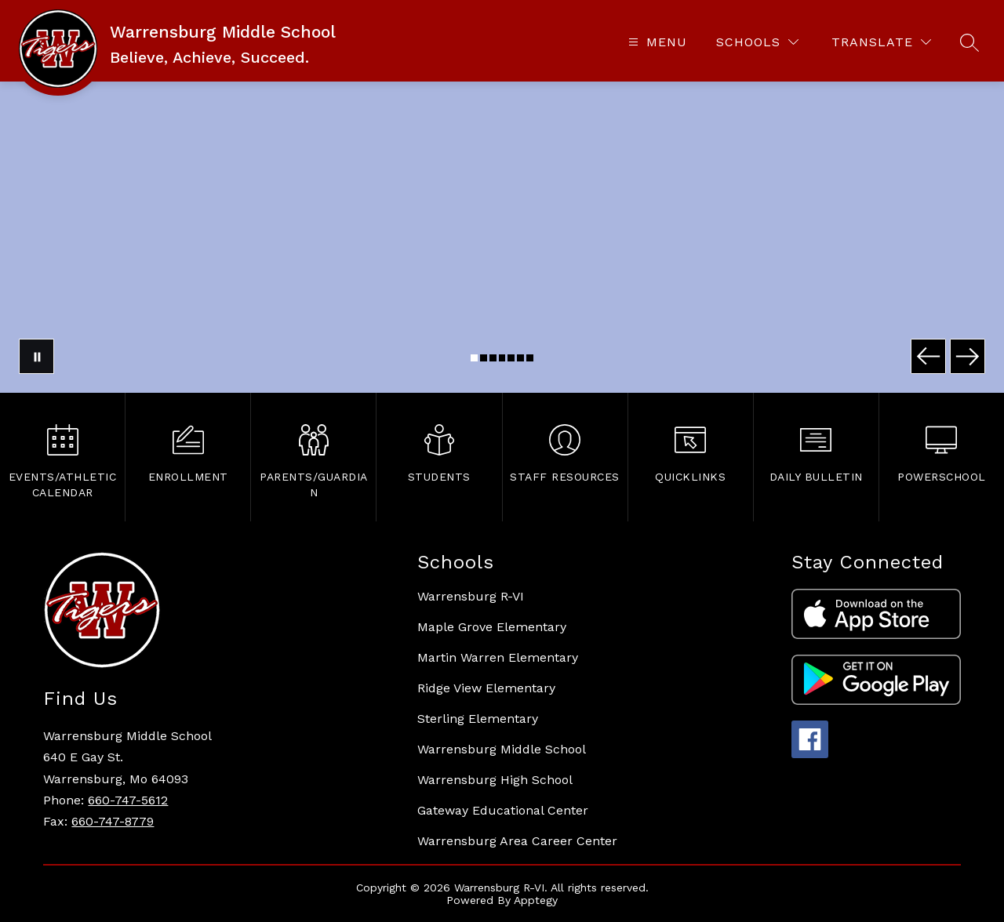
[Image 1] (474, 357)
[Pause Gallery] (36, 356)
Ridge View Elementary (486, 688)
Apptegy (536, 900)
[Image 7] (529, 357)
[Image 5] (511, 357)
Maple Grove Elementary (491, 626)
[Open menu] (655, 42)
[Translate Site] (881, 42)
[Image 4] (502, 357)
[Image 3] (493, 357)
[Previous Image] (928, 356)
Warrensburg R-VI (470, 596)
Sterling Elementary (477, 718)
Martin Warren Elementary (497, 657)
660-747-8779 (112, 821)
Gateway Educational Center (502, 810)
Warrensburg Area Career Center (517, 840)
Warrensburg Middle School (501, 749)
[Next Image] (967, 356)
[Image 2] (483, 357)
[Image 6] (520, 357)
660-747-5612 (128, 800)
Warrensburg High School (495, 779)
